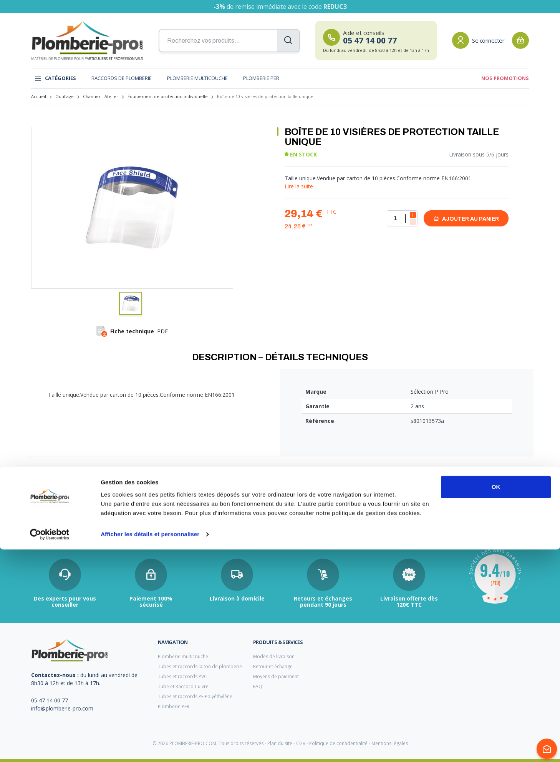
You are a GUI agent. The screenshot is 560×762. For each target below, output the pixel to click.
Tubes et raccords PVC (182, 676)
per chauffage (215, 512)
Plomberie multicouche (197, 78)
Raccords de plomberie (121, 78)
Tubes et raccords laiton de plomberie (200, 666)
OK (496, 699)
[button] (130, 303)
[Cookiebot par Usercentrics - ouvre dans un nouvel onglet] (49, 747)
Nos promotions (505, 78)
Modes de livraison (274, 656)
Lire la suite (299, 186)
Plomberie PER (261, 78)
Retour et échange (273, 666)
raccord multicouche (53, 512)
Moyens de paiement (276, 676)
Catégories (55, 78)
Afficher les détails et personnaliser (150, 747)
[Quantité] (402, 218)
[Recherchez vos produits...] (229, 41)
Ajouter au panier (466, 218)
